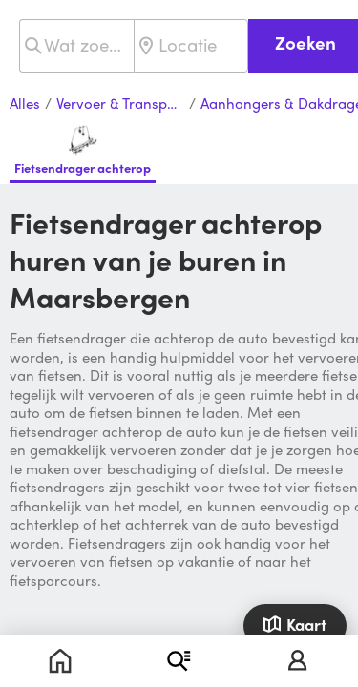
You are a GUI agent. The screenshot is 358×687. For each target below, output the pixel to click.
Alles (25, 104)
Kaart (294, 624)
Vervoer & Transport (120, 104)
